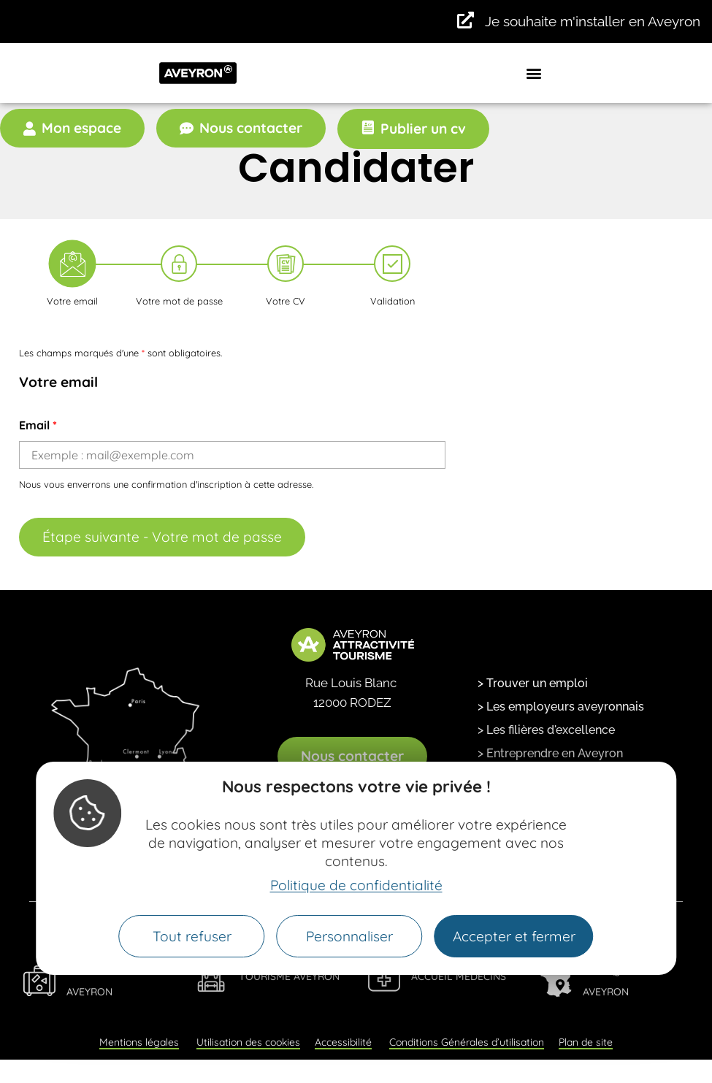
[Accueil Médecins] (384, 976)
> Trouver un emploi (533, 683)
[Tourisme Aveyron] (212, 976)
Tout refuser (192, 936)
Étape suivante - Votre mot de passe (162, 537)
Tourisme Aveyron (289, 976)
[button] (534, 73)
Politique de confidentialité (356, 885)
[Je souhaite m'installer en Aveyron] (465, 20)
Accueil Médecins (458, 976)
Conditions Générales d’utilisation (466, 1042)
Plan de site (586, 1042)
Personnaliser (349, 936)
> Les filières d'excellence (546, 730)
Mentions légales (139, 1042)
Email (38, 425)
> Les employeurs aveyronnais (561, 706)
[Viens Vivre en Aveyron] (39, 981)
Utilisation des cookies (248, 1042)
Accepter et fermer (514, 936)
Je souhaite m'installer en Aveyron (592, 21)
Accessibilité (343, 1042)
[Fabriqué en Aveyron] (556, 981)
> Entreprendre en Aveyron (550, 753)
